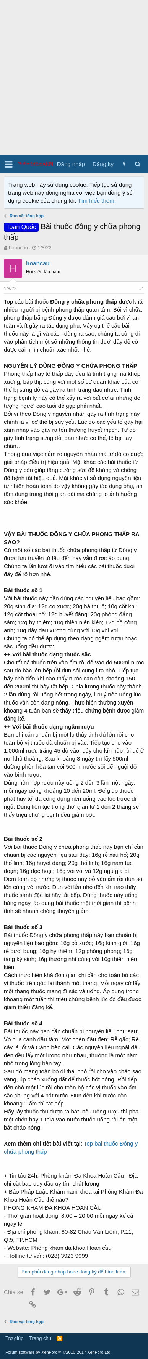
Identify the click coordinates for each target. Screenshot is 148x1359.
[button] (9, 164)
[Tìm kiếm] (137, 164)
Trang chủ (40, 1338)
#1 (141, 288)
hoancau (18, 247)
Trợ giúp (14, 1338)
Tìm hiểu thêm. (97, 200)
